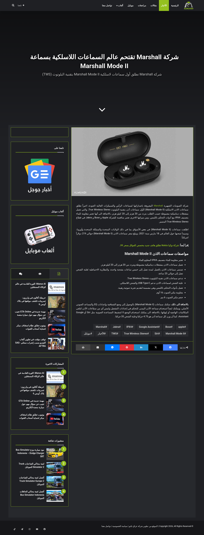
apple (181, 326)
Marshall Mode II (175, 333)
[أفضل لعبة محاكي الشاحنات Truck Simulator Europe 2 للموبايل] (55, 485)
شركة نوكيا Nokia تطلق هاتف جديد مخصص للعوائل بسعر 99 (149, 245)
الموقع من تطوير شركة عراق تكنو (143, 529)
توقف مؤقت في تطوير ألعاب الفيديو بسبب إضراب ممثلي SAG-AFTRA (31, 344)
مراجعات (142, 5)
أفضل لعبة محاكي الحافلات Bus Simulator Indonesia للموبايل (32, 498)
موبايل (131, 5)
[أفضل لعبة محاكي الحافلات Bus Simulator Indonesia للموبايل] (55, 499)
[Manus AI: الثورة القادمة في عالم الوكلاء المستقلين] (55, 290)
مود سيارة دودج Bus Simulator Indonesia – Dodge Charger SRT (30, 456)
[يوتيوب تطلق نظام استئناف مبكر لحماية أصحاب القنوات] (55, 331)
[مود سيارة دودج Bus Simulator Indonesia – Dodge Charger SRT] (55, 457)
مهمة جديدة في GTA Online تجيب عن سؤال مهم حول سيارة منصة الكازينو (31, 316)
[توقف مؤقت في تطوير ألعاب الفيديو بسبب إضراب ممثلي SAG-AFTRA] (55, 345)
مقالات (154, 5)
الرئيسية (175, 5)
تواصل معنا (107, 5)
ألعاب (120, 5)
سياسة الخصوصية (119, 529)
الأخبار (164, 5)
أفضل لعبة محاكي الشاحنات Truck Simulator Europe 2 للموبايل (31, 484)
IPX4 (129, 326)
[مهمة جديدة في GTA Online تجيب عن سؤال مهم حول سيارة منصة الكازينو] (55, 317)
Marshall (158, 205)
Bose (168, 326)
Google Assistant (148, 326)
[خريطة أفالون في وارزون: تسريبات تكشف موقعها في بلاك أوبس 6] (55, 303)
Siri (156, 333)
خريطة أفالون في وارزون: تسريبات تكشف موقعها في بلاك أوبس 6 (32, 302)
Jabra (116, 326)
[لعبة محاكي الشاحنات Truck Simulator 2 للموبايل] (55, 471)
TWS (114, 333)
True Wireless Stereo (135, 333)
